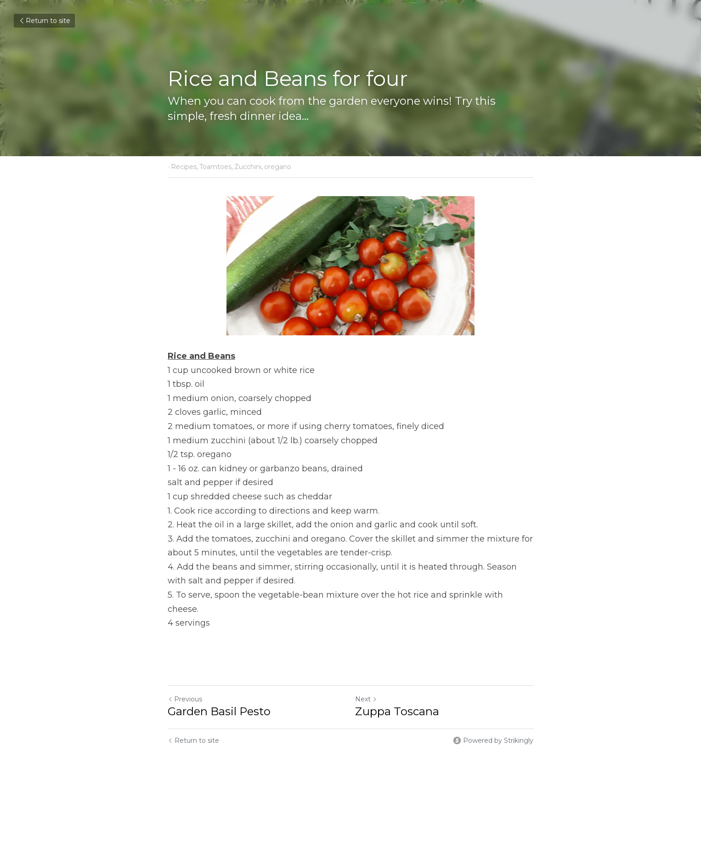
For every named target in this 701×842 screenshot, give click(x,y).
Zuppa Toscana (397, 711)
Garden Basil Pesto (219, 711)
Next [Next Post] (366, 699)
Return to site (44, 21)
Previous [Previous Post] (185, 699)
